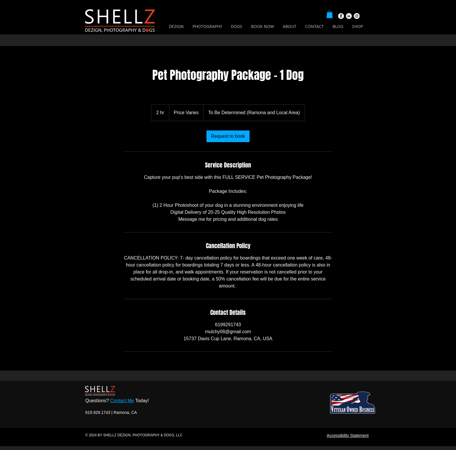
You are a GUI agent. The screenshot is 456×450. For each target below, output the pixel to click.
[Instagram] (357, 16)
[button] (329, 14)
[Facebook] (341, 16)
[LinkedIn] (349, 16)
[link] (228, 136)
